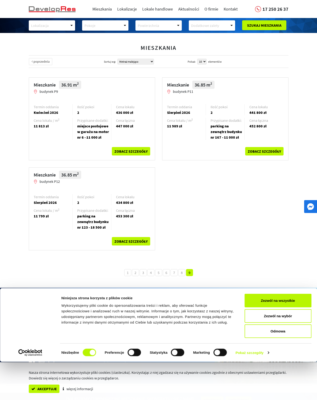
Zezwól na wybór (278, 354)
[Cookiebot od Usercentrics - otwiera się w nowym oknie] (30, 390)
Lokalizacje (127, 9)
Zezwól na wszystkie (278, 339)
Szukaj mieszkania (264, 25)
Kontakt (231, 9)
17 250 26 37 (55, 322)
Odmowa (277, 369)
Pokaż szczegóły (250, 391)
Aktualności (188, 9)
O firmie (211, 9)
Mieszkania (102, 9)
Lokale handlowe (157, 9)
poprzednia (41, 61)
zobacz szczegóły (131, 151)
